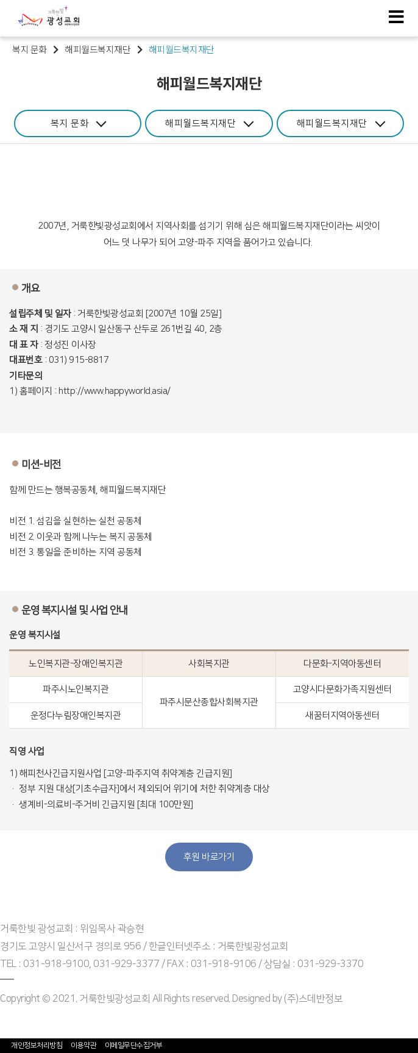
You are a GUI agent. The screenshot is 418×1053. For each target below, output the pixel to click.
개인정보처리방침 (36, 1045)
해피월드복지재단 (209, 122)
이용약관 (83, 1045)
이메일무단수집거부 (134, 1045)
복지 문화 (79, 122)
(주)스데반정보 (313, 998)
